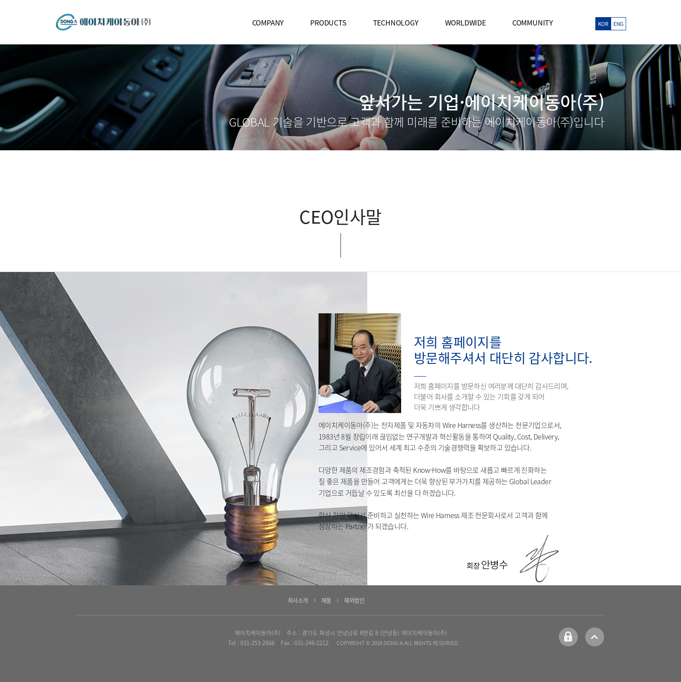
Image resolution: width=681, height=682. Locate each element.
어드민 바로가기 (568, 637)
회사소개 (298, 600)
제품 (326, 600)
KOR (603, 24)
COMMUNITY (532, 22)
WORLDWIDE (465, 22)
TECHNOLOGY (396, 22)
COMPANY (268, 22)
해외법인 (354, 600)
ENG (618, 24)
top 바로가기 (594, 637)
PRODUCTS (328, 22)
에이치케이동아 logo (103, 22)
